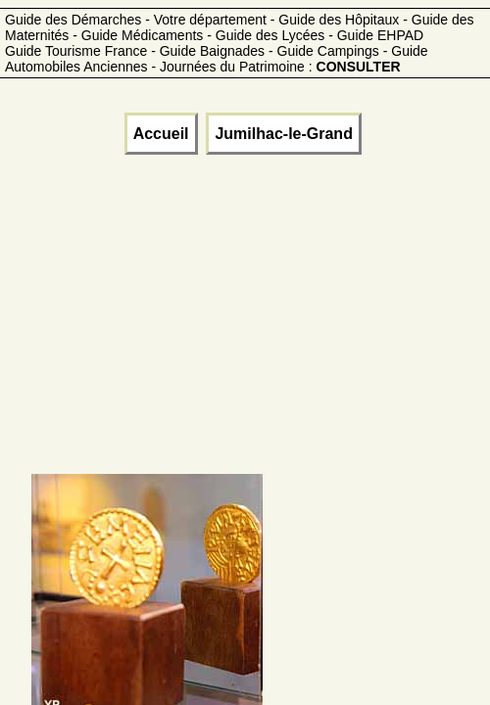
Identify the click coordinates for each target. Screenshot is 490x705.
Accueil (161, 133)
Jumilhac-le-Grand (283, 133)
